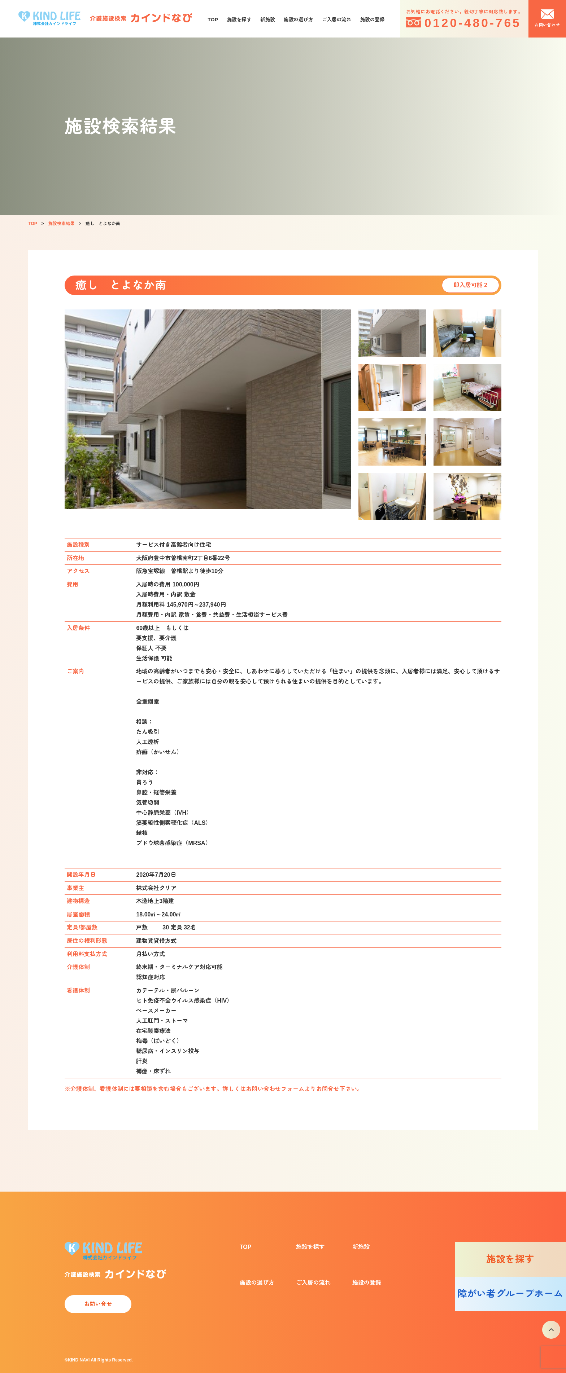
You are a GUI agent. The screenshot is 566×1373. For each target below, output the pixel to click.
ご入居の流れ (336, 19)
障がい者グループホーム (510, 1293)
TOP (213, 19)
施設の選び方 (298, 19)
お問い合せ (98, 1304)
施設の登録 (372, 19)
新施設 (267, 19)
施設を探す (239, 19)
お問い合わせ (547, 25)
